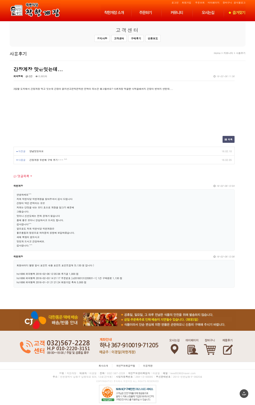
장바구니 (227, 2)
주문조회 (199, 2)
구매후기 (136, 38)
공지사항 (102, 38)
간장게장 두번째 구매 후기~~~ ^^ (48, 159)
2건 (29, 76)
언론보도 (153, 38)
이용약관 (148, 365)
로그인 (175, 2)
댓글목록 (21, 176)
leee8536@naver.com (183, 373)
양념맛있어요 (36, 151)
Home (217, 53)
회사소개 (103, 365)
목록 (228, 139)
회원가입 (186, 2)
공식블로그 (240, 2)
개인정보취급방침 (125, 365)
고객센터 (119, 38)
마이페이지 (213, 2)
